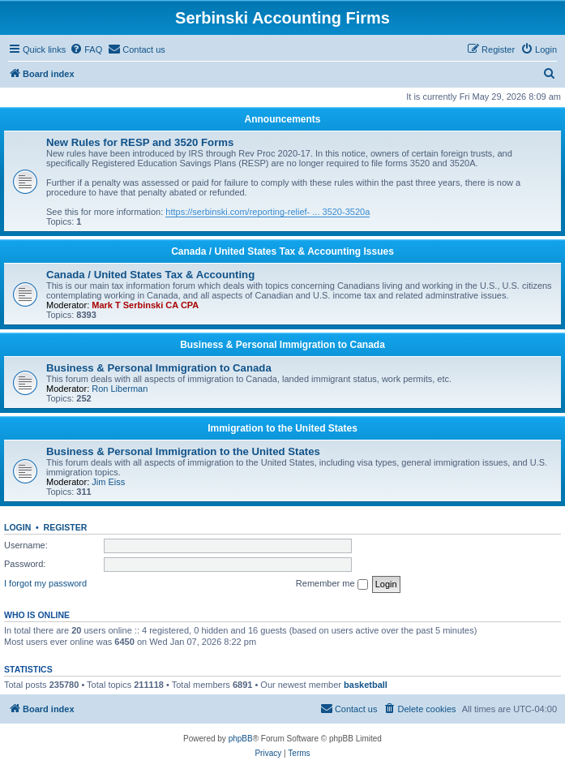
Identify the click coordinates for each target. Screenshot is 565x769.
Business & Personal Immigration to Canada (282, 344)
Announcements (282, 119)
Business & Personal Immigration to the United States (183, 451)
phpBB (241, 738)
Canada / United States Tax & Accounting (150, 275)
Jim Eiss (108, 482)
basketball (365, 685)
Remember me (332, 584)
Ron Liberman (120, 388)
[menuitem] (86, 49)
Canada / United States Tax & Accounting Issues (282, 251)
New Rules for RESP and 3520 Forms (139, 142)
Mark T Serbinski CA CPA (145, 305)
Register (66, 527)
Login (17, 527)
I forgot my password (45, 583)
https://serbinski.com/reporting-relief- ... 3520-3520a (267, 212)
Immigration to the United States (282, 428)
